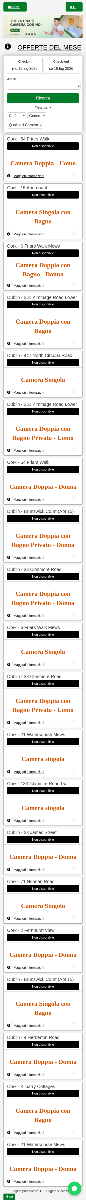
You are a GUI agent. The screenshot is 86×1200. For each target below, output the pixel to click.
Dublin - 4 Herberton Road (33, 1037)
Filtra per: (43, 107)
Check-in (25, 61)
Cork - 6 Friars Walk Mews (33, 246)
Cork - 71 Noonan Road (31, 881)
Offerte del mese (43, 47)
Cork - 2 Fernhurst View (31, 930)
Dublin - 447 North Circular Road (39, 355)
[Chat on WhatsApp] (74, 1188)
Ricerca (43, 98)
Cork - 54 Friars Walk (28, 138)
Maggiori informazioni (25, 176)
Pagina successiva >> (62, 1191)
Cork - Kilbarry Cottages (31, 1086)
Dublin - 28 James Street (32, 832)
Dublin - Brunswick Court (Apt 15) (40, 511)
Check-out (61, 61)
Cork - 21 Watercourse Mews (36, 734)
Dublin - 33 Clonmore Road (34, 569)
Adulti (11, 79)
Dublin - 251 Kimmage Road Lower (42, 297)
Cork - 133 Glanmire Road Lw (37, 783)
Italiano (15, 7)
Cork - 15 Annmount (27, 187)
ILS (74, 7)
